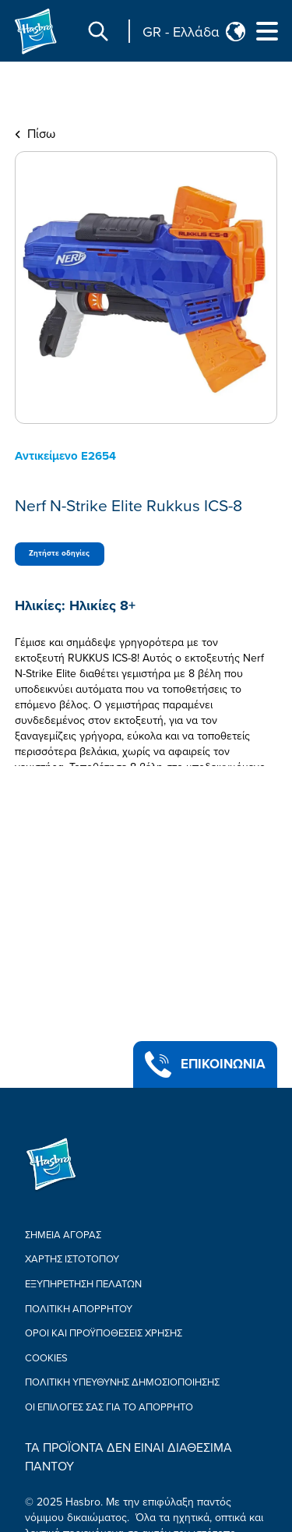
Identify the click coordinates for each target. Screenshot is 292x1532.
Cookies (46, 1358)
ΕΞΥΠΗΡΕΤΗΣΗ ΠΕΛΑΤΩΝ (83, 1284)
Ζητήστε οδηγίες (59, 553)
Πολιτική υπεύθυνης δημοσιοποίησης (122, 1382)
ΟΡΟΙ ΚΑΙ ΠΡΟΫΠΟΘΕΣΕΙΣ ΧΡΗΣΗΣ (103, 1333)
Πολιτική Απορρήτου (78, 1309)
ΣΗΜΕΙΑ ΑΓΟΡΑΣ (63, 1235)
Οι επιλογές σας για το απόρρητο (109, 1407)
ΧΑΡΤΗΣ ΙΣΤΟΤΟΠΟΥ (72, 1259)
